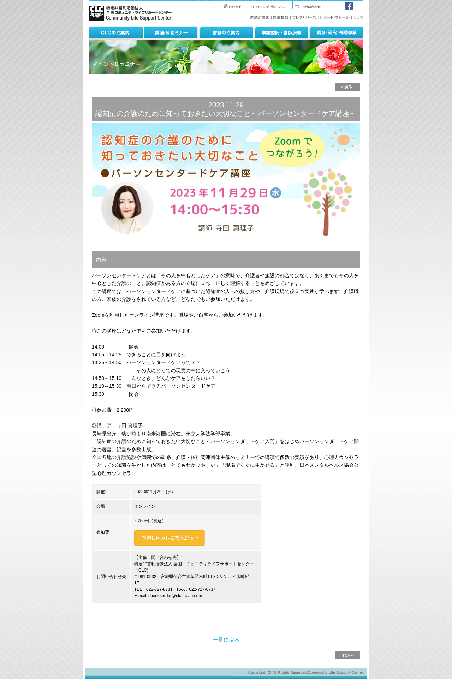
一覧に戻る (226, 640)
